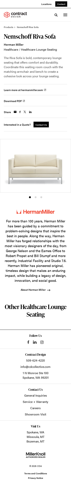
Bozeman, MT (35, 441)
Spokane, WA (35, 432)
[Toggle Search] (56, 15)
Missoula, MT (35, 436)
